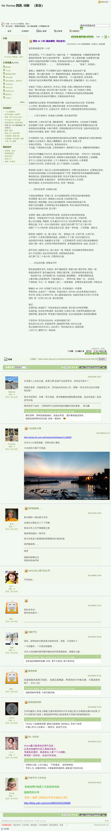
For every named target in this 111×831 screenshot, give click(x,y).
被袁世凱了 (9, 156)
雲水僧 (11, 793)
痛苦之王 (8, 159)
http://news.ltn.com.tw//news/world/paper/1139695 (48, 437)
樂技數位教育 (10, 74)
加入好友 (9, 26)
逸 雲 (12, 524)
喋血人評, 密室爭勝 (12, 133)
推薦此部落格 (20, 26)
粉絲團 (6, 829)
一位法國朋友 (10, 112)
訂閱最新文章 (44, 26)
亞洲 (102, 349)
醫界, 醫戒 (9, 131)
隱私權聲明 (53, 825)
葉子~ (11, 586)
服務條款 (34, 825)
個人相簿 (42, 31)
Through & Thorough (13, 120)
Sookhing (9, 84)
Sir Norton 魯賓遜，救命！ (14, 57)
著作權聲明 (43, 825)
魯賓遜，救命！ (11, 151)
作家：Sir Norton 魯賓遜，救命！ (18, 24)
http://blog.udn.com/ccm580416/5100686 (47, 803)
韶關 (11, 648)
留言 (7, 397)
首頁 (9, 31)
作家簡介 (76, 31)
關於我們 (16, 825)
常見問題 (25, 825)
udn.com (106, 825)
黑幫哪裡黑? (9, 153)
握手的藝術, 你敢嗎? (12, 114)
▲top (107, 821)
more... (23, 102)
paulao (11, 718)
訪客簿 (59, 31)
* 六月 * (11, 752)
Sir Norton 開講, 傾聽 (15, 5)
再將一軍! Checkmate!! (13, 117)
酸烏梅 (8, 67)
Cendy (7, 71)
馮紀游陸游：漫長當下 (14, 81)
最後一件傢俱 (10, 162)
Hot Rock (8, 88)
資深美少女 (9, 91)
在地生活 (95, 349)
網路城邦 (105, 2)
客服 (61, 825)
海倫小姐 (11, 392)
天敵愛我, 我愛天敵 (12, 136)
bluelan (8, 98)
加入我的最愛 (32, 26)
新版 (38, 5)
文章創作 (25, 31)
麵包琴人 (8, 94)
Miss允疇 (8, 77)
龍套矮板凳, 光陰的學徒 (14, 123)
